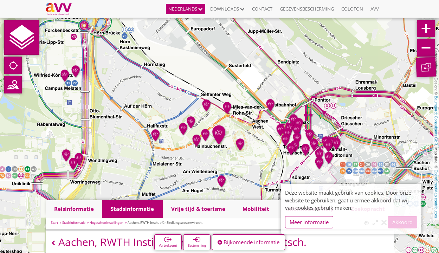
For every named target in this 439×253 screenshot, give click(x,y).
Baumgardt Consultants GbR (436, 120)
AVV (374, 9)
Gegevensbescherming (307, 9)
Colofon (352, 9)
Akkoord (402, 222)
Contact (262, 9)
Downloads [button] (227, 9)
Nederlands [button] (185, 9)
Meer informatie (309, 222)
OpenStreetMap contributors (436, 193)
